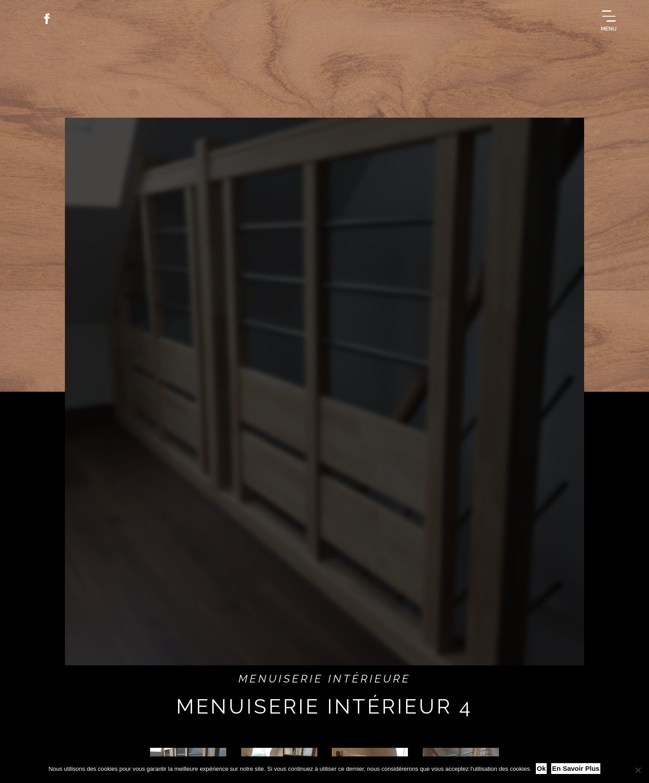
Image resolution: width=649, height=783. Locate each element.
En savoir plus (575, 768)
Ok (541, 768)
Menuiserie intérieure (324, 678)
